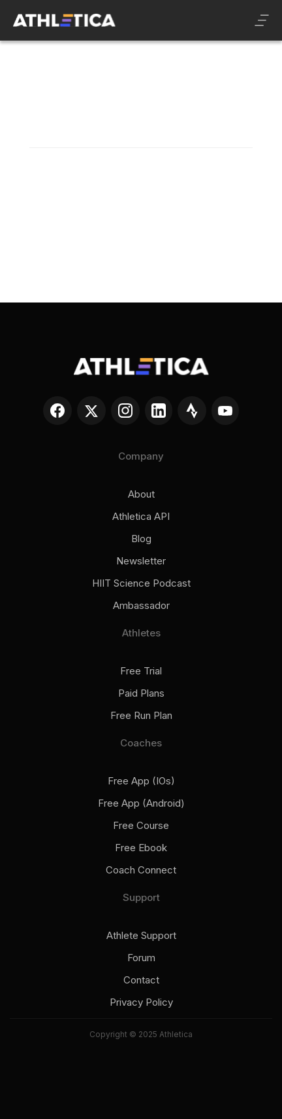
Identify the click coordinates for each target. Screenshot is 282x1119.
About (141, 494)
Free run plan (141, 715)
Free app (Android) (141, 803)
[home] (64, 20)
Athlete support (141, 935)
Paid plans (141, 693)
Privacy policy (141, 1002)
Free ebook (141, 848)
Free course (141, 825)
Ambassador (141, 605)
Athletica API (141, 516)
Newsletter (141, 561)
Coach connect (141, 870)
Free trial (141, 671)
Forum (141, 958)
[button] (262, 20)
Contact (141, 980)
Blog (141, 539)
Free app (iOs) (141, 781)
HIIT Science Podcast (141, 583)
